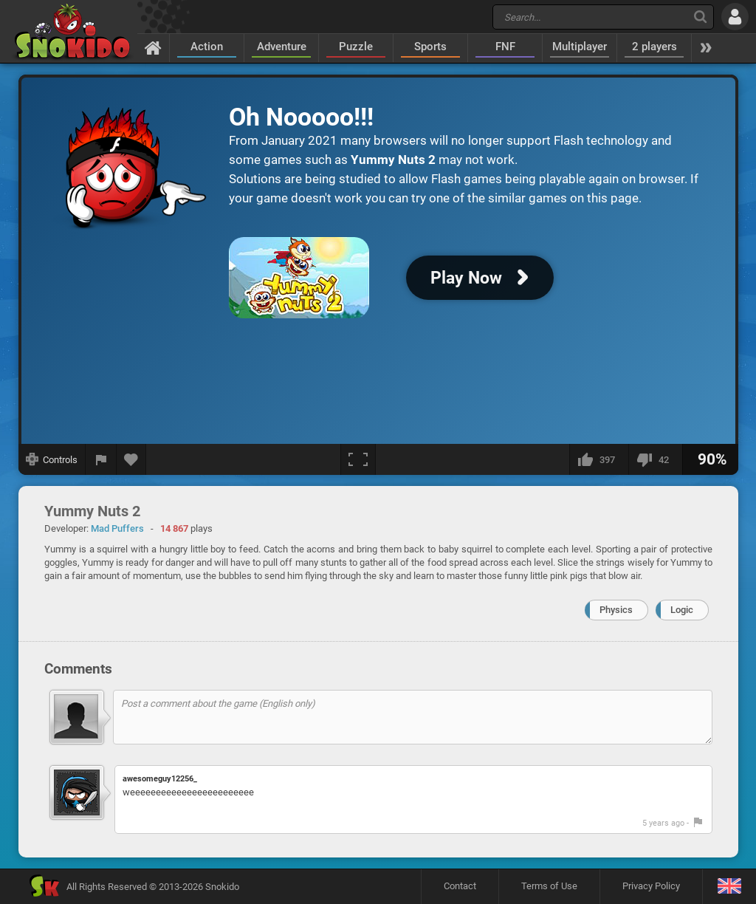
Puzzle (356, 46)
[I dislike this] (655, 459)
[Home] (153, 47)
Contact (460, 885)
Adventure (281, 46)
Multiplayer (579, 46)
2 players (654, 46)
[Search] (700, 16)
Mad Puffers (117, 528)
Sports (430, 46)
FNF (505, 46)
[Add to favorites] (131, 459)
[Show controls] (52, 459)
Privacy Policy (651, 885)
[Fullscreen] (358, 459)
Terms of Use (549, 885)
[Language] (729, 886)
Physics (616, 609)
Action (206, 46)
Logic (681, 609)
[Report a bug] (101, 459)
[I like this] (598, 459)
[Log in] (735, 16)
